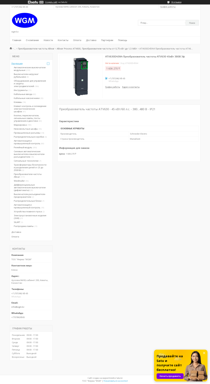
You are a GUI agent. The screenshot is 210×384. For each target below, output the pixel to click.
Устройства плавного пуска (28, 211)
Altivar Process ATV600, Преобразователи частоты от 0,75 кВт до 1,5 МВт (97, 48)
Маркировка (20, 124)
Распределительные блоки (27, 200)
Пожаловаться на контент (115, 381)
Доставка (91, 40)
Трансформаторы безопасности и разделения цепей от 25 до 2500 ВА (30, 167)
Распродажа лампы (24, 226)
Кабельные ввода (23, 94)
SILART (17, 222)
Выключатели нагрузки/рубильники (26, 75)
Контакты (63, 40)
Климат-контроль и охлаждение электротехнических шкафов (30, 109)
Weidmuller (19, 180)
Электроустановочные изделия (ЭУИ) (30, 217)
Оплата (77, 40)
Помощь (122, 40)
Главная (16, 40)
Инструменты (21, 90)
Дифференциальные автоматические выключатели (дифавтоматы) (30, 187)
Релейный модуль (23, 147)
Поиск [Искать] (192, 22)
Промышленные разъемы (27, 132)
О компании (32, 40)
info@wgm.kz (17, 306)
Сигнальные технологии (26, 160)
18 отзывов (176, 2)
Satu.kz (119, 378)
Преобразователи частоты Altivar (36, 48)
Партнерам (107, 40)
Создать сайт (51, 2)
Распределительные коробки (29, 136)
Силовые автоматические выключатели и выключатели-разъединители (29, 154)
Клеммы (18, 102)
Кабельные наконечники (27, 98)
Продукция (17, 63)
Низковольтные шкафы (26, 128)
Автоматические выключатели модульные (30, 69)
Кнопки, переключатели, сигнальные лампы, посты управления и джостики (27, 118)
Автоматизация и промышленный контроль (27, 142)
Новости (48, 40)
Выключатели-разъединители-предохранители (30, 195)
